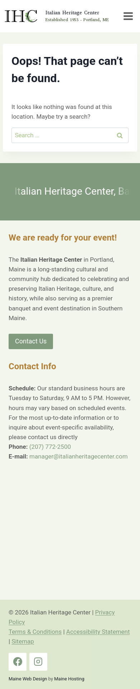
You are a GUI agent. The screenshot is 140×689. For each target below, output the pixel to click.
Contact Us (31, 341)
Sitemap (22, 641)
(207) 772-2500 (50, 446)
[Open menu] (128, 16)
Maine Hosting (69, 678)
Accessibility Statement (98, 631)
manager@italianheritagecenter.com (78, 456)
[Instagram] (38, 662)
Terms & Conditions (35, 631)
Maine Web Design (28, 678)
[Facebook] (17, 662)
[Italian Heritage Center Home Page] (56, 16)
